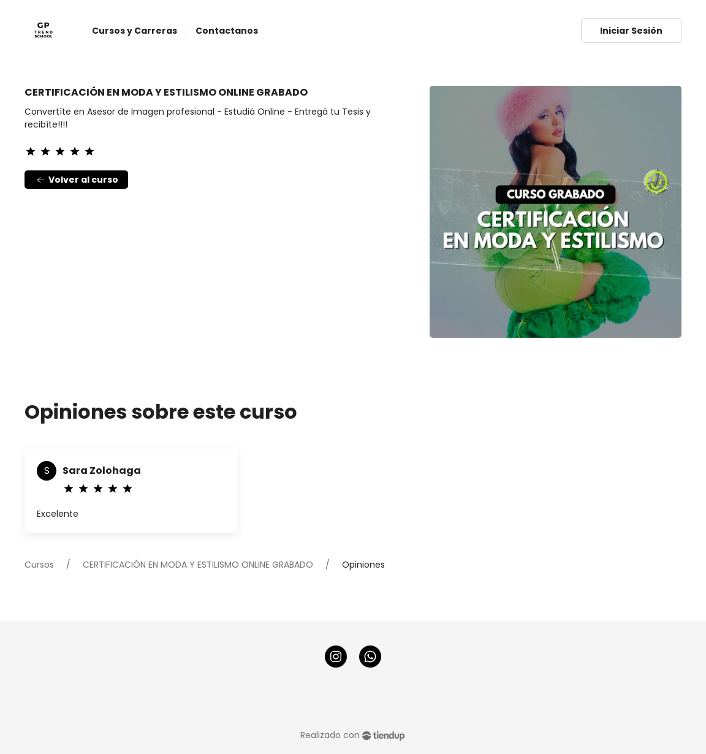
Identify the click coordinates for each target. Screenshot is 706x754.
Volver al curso (76, 179)
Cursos (39, 564)
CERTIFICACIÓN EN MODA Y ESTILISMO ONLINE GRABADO (198, 564)
